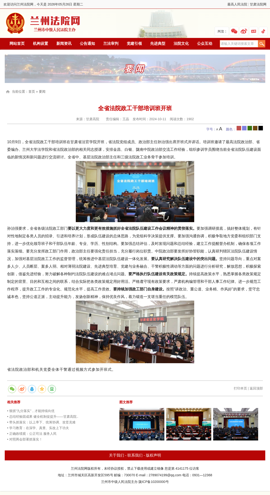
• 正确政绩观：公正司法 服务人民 (32, 433)
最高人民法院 (237, 4)
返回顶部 (256, 388)
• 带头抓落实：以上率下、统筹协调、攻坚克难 (41, 422)
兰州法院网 (43, 23)
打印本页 (240, 388)
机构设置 (40, 43)
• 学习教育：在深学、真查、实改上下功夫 (38, 428)
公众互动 (204, 43)
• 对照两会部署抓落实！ (24, 439)
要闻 (42, 91)
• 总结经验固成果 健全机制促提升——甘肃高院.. (42, 416)
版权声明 (153, 455)
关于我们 (116, 455)
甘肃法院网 (258, 4)
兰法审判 (110, 43)
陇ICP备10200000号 (154, 482)
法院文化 (181, 43)
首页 (31, 91)
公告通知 (87, 43)
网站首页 (17, 43)
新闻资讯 (64, 43)
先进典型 (157, 43)
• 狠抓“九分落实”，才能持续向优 (30, 411)
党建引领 (134, 43)
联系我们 (135, 455)
